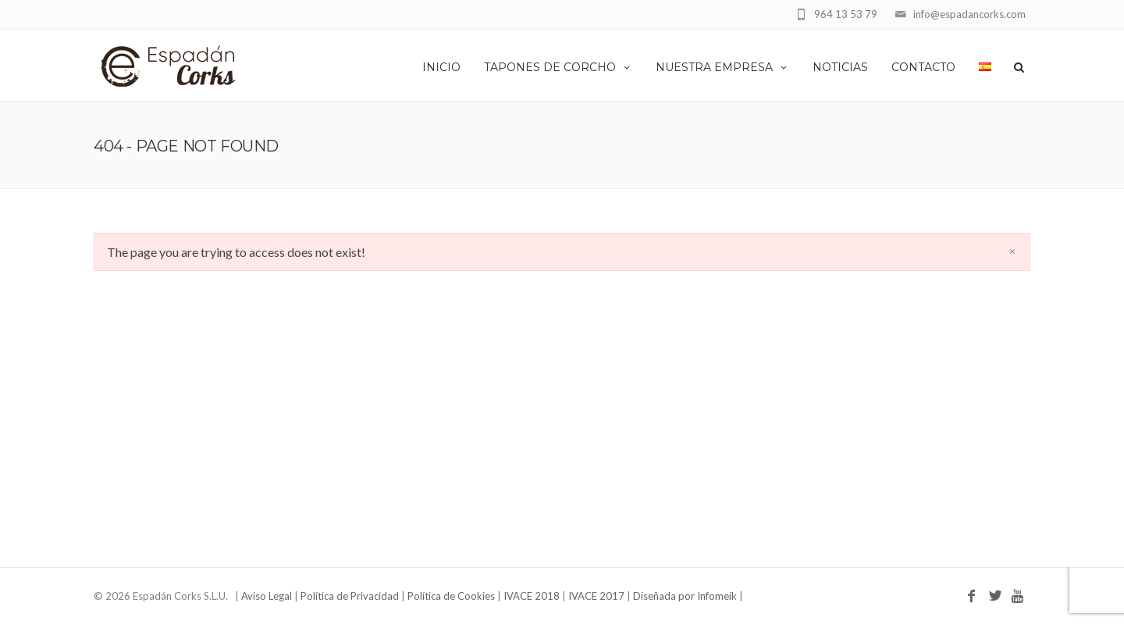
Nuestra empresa (722, 67)
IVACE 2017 (596, 596)
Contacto (923, 67)
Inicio (441, 67)
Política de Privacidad (350, 596)
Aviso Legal (266, 596)
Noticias (840, 67)
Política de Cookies (451, 596)
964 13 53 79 (845, 14)
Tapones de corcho (558, 67)
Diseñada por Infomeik (685, 596)
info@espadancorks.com (969, 14)
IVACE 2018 (531, 596)
